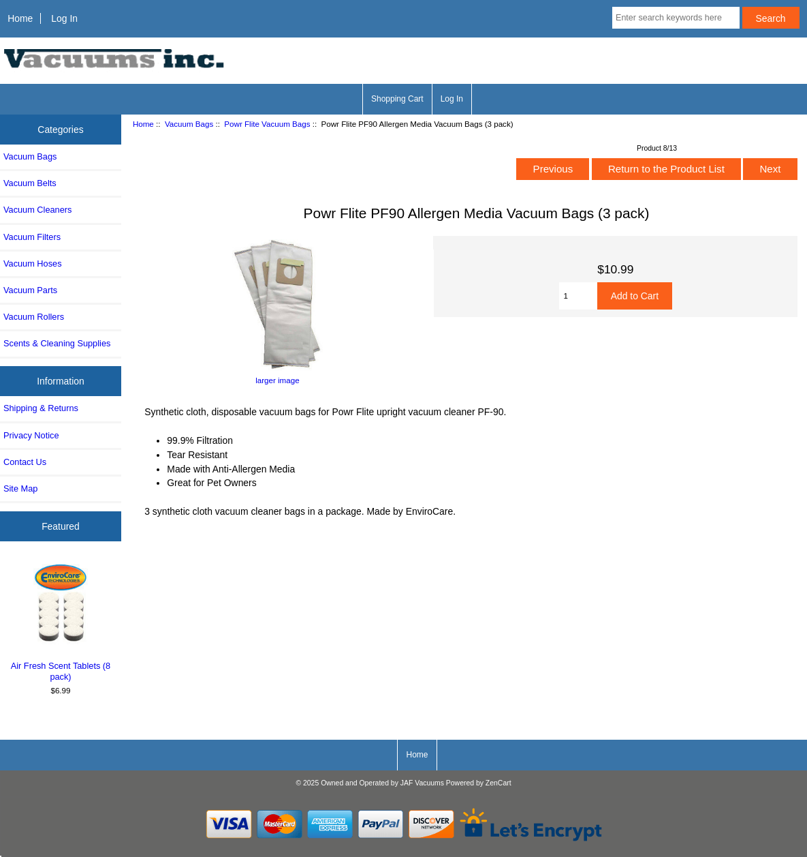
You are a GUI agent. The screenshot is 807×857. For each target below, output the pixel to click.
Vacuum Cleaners (37, 210)
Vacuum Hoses (32, 263)
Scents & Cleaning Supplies (56, 343)
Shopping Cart (397, 99)
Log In (64, 18)
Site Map (20, 488)
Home (20, 18)
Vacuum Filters (32, 237)
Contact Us (24, 462)
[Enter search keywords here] (676, 18)
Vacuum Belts (30, 183)
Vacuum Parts (30, 290)
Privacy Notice (31, 435)
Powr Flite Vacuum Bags (267, 123)
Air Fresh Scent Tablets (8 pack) (61, 621)
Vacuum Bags (189, 123)
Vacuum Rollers (33, 317)
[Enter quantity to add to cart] (578, 296)
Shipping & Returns (40, 408)
